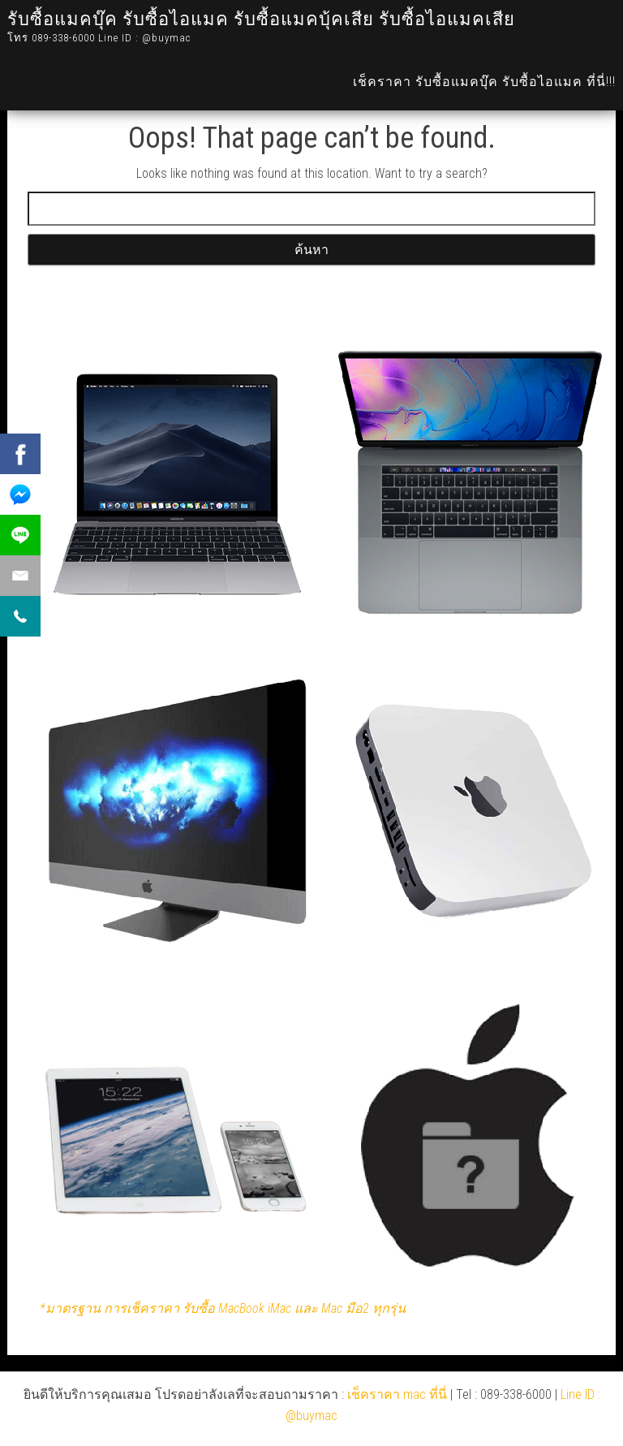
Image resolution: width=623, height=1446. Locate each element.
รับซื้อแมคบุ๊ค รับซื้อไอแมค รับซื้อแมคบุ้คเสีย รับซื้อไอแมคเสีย (261, 19)
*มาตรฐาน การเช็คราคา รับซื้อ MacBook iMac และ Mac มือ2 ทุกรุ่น (223, 1308)
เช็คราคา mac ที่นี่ (397, 1394)
